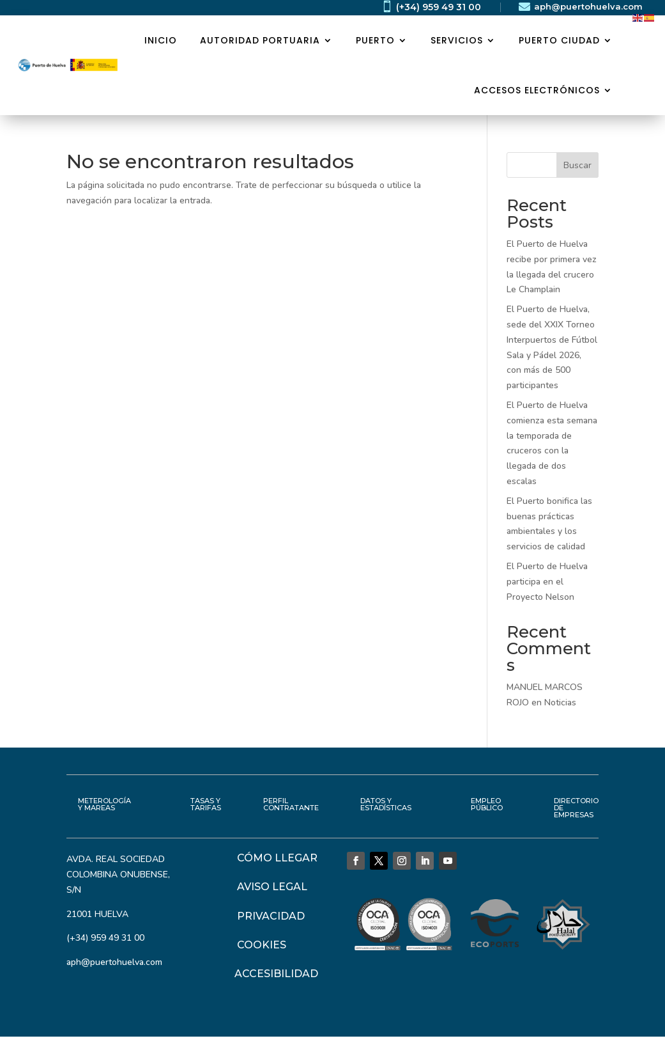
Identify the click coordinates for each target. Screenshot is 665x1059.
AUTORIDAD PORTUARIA (260, 40)
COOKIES (261, 945)
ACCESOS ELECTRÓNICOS (537, 90)
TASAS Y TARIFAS (205, 804)
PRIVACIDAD (271, 916)
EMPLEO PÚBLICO (487, 804)
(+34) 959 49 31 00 (438, 7)
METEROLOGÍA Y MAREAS (104, 804)
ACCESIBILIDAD (276, 974)
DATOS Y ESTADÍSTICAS (385, 804)
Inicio (160, 40)
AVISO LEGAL (272, 887)
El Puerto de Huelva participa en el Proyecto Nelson (547, 581)
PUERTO (375, 40)
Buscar (577, 165)
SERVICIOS (457, 40)
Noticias (560, 702)
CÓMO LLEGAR (277, 858)
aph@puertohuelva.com (588, 6)
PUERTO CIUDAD (559, 40)
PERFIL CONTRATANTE (291, 804)
